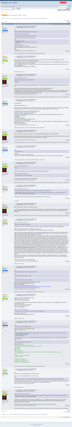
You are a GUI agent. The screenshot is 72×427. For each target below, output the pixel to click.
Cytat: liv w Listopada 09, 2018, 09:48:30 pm (21, 173)
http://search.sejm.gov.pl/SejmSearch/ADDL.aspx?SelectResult (25, 112)
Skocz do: (61, 417)
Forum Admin (23, 18)
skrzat (27, 18)
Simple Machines (40, 424)
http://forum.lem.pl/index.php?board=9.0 (21, 299)
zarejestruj (13, 6)
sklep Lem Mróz (16, 200)
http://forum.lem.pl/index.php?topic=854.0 (21, 305)
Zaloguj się (8, 6)
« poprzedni (65, 20)
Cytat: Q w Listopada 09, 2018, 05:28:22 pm (21, 188)
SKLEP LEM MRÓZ (63, 10)
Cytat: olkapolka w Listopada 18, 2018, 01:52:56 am (22, 393)
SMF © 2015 (36, 424)
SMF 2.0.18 (31, 424)
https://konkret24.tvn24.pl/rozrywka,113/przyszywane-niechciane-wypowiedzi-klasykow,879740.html (32, 89)
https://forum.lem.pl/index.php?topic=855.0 (21, 46)
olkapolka (29, 18)
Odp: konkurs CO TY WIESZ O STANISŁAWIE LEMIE (26, 26)
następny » (69, 20)
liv (2, 26)
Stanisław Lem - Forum (9, 3)
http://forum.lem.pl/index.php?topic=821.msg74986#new (24, 383)
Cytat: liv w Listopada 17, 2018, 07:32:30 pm (21, 309)
